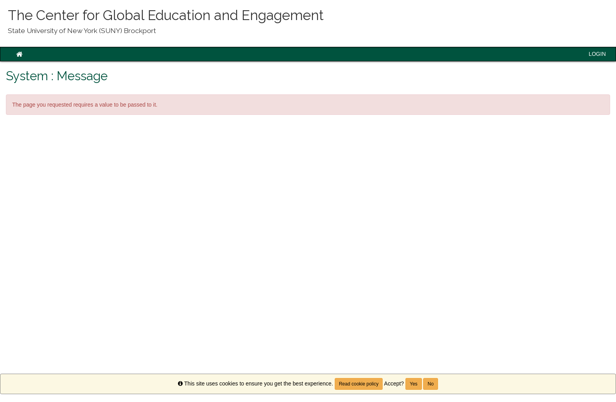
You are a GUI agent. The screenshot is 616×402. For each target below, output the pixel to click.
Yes (414, 384)
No (430, 384)
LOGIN (597, 54)
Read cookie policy (359, 384)
